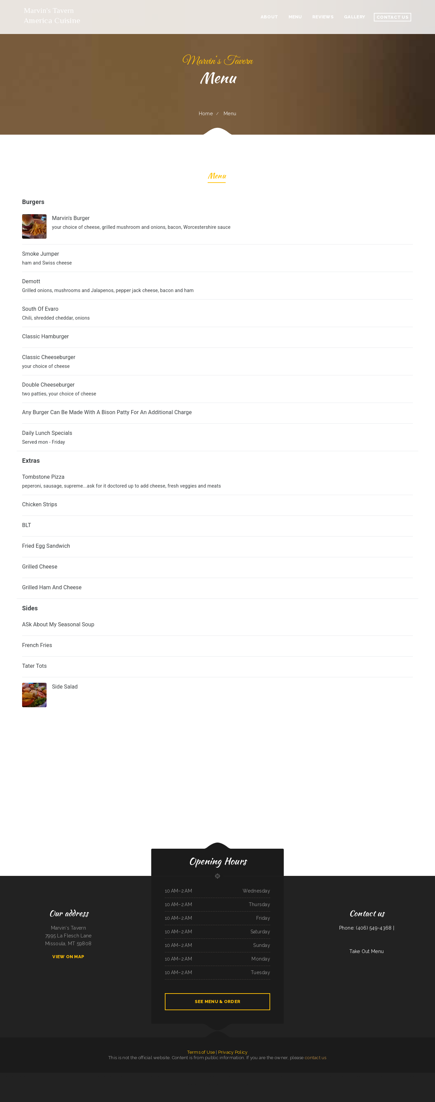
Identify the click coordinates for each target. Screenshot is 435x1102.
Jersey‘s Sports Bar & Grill (245, 1076)
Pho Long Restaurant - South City (112, 1076)
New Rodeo (11, 1076)
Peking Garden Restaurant (214, 1076)
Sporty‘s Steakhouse (244, 1084)
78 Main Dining (350, 1076)
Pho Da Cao (274, 1076)
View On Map (68, 956)
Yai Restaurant (49, 1076)
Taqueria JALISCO (383, 1076)
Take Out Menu (366, 951)
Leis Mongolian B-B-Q (203, 1084)
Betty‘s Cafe (370, 1076)
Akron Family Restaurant (320, 1076)
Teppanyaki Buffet (194, 1084)
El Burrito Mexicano (100, 1076)
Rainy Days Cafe (262, 1076)
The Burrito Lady (152, 1076)
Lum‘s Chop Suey (212, 1084)
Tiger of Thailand (401, 1076)
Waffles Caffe (137, 1076)
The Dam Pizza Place (33, 1076)
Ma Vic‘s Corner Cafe (330, 1076)
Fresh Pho (365, 1076)
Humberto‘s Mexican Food (63, 1076)
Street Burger (295, 1076)
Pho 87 (170, 1076)
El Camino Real (281, 1076)
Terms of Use (200, 1052)
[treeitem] (217, 695)
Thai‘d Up (55, 1076)
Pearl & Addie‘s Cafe (227, 1084)
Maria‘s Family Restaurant (340, 1076)
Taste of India (130, 1076)
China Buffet (229, 1076)
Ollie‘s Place (222, 1076)
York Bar (269, 1076)
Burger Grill (123, 1076)
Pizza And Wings (236, 1076)
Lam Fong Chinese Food (392, 1076)
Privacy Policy (233, 1052)
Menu (217, 176)
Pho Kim (82, 1076)
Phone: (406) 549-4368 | (366, 928)
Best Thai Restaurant (24, 1076)
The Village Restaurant (177, 1076)
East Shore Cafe (235, 1084)
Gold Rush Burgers (358, 1076)
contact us (316, 1057)
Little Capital (42, 1076)
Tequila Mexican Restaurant (192, 1076)
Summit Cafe (219, 1084)
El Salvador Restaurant (90, 1076)
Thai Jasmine (408, 1076)
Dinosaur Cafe (288, 1076)
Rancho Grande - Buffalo (75, 1076)
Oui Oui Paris (255, 1076)
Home (206, 113)
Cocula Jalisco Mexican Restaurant (306, 1076)
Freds (185, 1076)
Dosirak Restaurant (203, 1076)
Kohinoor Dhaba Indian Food (163, 1076)
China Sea (376, 1076)
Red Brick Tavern (144, 1076)
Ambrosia (16, 1076)
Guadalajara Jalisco (416, 1076)
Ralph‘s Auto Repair (3, 1076)
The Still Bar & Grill (426, 1076)
